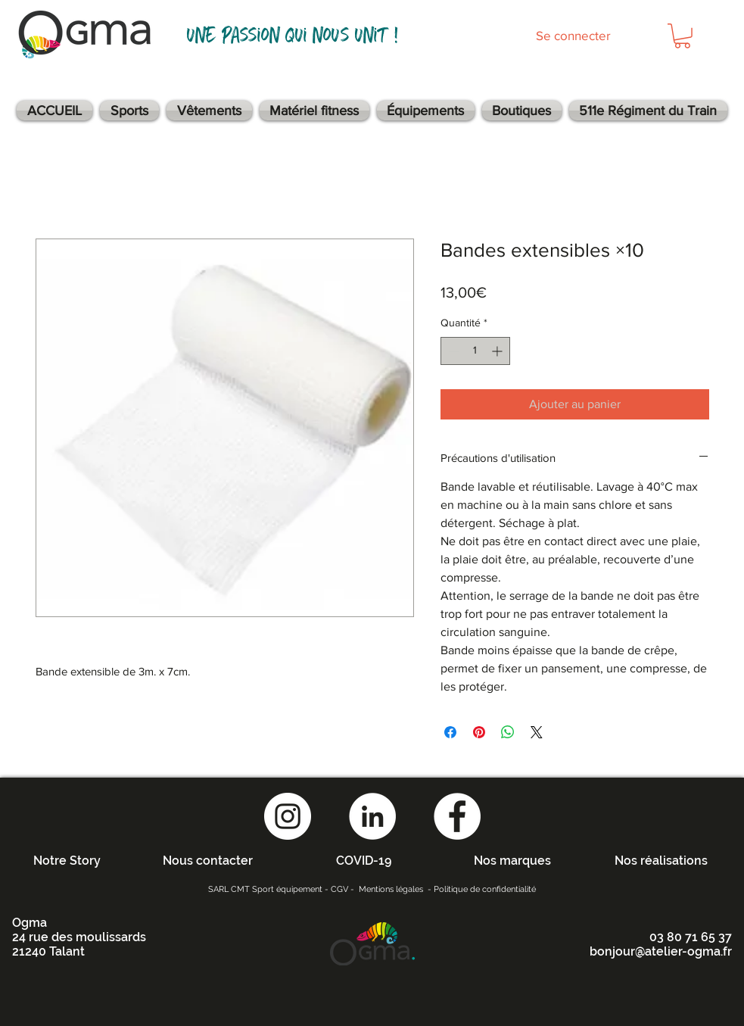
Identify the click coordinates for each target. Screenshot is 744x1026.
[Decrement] (452, 351)
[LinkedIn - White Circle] (372, 816)
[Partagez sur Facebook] (450, 732)
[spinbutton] (475, 351)
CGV (339, 889)
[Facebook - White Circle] (457, 816)
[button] (682, 35)
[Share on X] (537, 732)
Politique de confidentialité (485, 889)
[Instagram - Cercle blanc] (287, 816)
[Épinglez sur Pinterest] (479, 732)
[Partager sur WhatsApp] (508, 732)
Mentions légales (391, 889)
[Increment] (498, 351)
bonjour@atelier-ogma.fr (661, 951)
